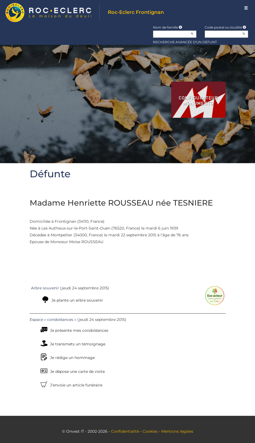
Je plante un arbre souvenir (77, 300)
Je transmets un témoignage (77, 344)
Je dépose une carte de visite (77, 371)
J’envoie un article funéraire (76, 385)
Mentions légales (177, 431)
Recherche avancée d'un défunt (185, 42)
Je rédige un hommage (72, 357)
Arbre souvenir (45, 288)
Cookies (150, 431)
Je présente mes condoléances (79, 330)
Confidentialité (125, 431)
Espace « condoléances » (53, 319)
